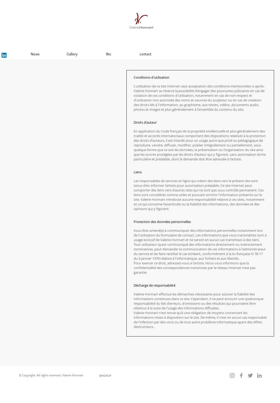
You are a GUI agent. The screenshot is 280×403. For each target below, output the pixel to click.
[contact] (145, 54)
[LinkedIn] (4, 55)
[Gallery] (72, 54)
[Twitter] (250, 375)
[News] (35, 54)
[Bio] (108, 54)
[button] (51, 375)
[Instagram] (232, 375)
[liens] (189, 54)
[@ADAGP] (105, 375)
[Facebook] (241, 375)
